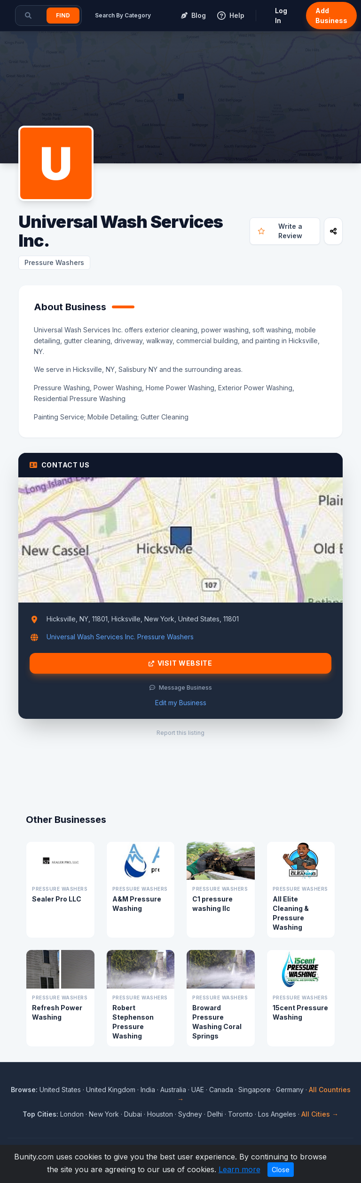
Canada (221, 1090)
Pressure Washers (54, 262)
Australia (173, 1090)
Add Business (331, 15)
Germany (290, 1090)
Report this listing (180, 732)
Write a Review (280, 231)
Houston (160, 1114)
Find (63, 15)
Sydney (190, 1114)
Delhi (215, 1114)
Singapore (254, 1090)
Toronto (240, 1114)
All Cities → (319, 1114)
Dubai (133, 1114)
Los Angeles (277, 1114)
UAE (197, 1090)
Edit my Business (180, 703)
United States (60, 1090)
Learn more (239, 1169)
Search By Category (123, 15)
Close (281, 1170)
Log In (281, 15)
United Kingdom (110, 1090)
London (72, 1114)
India (148, 1090)
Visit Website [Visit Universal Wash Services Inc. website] (180, 663)
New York (104, 1114)
